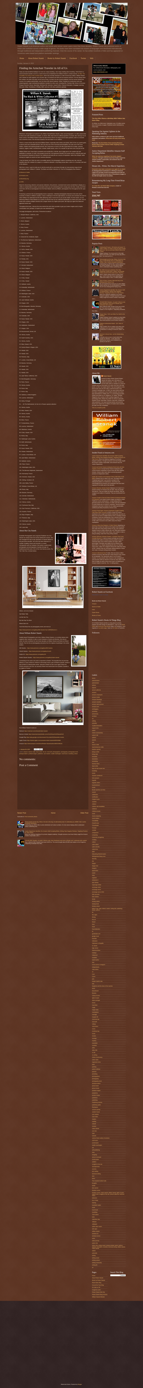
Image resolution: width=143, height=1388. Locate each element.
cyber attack (95, 844)
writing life (94, 1265)
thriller (93, 1185)
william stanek (96, 1231)
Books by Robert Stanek (57, 58)
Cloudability (95, 820)
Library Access (96, 995)
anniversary (95, 713)
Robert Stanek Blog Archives (99, 1294)
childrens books (96, 811)
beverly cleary (95, 763)
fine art (44, 752)
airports (94, 687)
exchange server (96, 889)
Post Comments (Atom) (31, 816)
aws (93, 742)
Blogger (80, 1384)
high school (95, 948)
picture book (95, 1085)
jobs (93, 979)
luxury (93, 1002)
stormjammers (96, 1166)
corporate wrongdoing (98, 837)
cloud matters (95, 818)
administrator (95, 683)
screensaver (95, 1143)
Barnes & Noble (96, 606)
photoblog (94, 1074)
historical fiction (96, 950)
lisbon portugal (96, 1000)
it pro (93, 974)
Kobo (93, 609)
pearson (94, 1071)
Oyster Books (95, 612)
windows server (96, 1236)
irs (92, 971)
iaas (93, 962)
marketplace (95, 1012)
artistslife (94, 723)
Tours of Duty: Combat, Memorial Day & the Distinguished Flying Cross (111, 281)
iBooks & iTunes (96, 615)
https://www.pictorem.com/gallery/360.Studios (40, 648)
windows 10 (95, 1233)
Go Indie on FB (96, 1287)
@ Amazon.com (23, 175)
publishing (95, 1100)
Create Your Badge (103, 594)
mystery (94, 1040)
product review (96, 1095)
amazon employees (97, 694)
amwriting (94, 711)
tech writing (95, 1171)
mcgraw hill (95, 1017)
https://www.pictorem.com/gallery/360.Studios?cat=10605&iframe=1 (38, 630)
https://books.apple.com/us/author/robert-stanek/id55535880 (44, 740)
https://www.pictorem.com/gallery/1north (40, 651)
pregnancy (95, 1093)
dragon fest (95, 866)
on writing (94, 1055)
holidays (94, 952)
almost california (96, 690)
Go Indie (115, 628)
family (93, 899)
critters (94, 842)
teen (93, 1176)
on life (93, 1052)
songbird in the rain (97, 1164)
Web (91, 58)
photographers (56, 752)
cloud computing (96, 816)
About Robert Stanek (36, 58)
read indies (95, 1116)
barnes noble (31, 752)
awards (94, 740)
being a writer (95, 752)
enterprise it (95, 880)
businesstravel (96, 785)
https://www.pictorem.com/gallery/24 (36, 654)
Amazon (94, 603)
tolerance (94, 1198)
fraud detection (96, 929)
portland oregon (32, 753)
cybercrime (95, 849)
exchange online (96, 887)
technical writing (96, 1173)
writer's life (95, 1243)
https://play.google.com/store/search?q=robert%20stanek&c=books (45, 737)
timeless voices (96, 1190)
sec (93, 1147)
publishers (40, 753)
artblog (94, 721)
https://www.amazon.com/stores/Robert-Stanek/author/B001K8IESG (43, 743)
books (93, 773)
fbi (92, 912)
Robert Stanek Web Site (98, 1292)
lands (93, 988)
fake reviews (95, 896)
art (92, 718)
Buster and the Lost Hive (98, 790)
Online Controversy (97, 1057)
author (94, 730)
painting (94, 1066)
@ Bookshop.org (24, 178)
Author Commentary (97, 732)
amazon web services (98, 704)
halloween (95, 941)
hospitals (94, 957)
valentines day (96, 1219)
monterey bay (95, 1031)
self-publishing (96, 1150)
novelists (94, 1045)
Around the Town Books (104, 626)
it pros (93, 976)
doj (93, 861)
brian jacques (95, 778)
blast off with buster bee (98, 768)
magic (93, 1007)
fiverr (93, 924)
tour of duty (95, 1200)
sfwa (93, 1152)
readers (94, 1119)
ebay (93, 875)
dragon (94, 863)
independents (95, 967)
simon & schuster (96, 1157)
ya (92, 1267)
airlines (94, 685)
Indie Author (95, 969)
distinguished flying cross (98, 856)
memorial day (95, 1019)
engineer (94, 877)
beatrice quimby (96, 749)
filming (94, 917)
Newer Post (21, 813)
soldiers (94, 1161)
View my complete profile (98, 407)
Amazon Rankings (97, 699)
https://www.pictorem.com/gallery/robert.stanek (46, 657)
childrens (94, 808)
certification (95, 797)
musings (94, 1038)
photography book (73, 752)
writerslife (94, 1253)
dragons (94, 868)
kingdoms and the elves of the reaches (102, 986)
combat (94, 830)
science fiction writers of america (100, 1138)
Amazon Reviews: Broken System (101, 488)
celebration (95, 794)
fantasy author (96, 901)
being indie (95, 754)
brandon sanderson (97, 775)
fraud (93, 926)
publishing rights (96, 1105)
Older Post (84, 813)
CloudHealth (95, 825)
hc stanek (94, 945)
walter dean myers (97, 1226)
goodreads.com (96, 933)
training (94, 1202)
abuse (93, 678)
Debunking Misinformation (99, 854)
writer (93, 1238)
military (94, 1024)
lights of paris (95, 998)
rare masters (47, 753)
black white (39, 752)
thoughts (94, 1183)
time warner (95, 1188)
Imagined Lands (96, 1290)
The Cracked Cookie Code (99, 1181)
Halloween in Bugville (97, 943)
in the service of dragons (98, 964)
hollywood (94, 955)
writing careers (96, 1260)
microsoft (49, 752)
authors (94, 737)
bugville (94, 780)
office (93, 1047)
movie (93, 1033)
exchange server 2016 (98, 892)
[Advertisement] (101, 661)
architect (94, 716)
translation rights (96, 1205)
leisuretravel (95, 990)
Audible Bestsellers (97, 725)
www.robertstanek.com (100, 72)
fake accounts (95, 894)
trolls (93, 1217)
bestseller (94, 756)
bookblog (94, 770)
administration (96, 680)
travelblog (71, 753)
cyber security (95, 846)
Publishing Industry (97, 1102)
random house (96, 1112)
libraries (94, 993)
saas (93, 1133)
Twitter (83, 58)
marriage (94, 1014)
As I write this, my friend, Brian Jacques (103, 185)
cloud (93, 813)
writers (76, 753)
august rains (95, 728)
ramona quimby (96, 1109)
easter (93, 873)
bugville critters (96, 782)
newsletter (95, 1043)
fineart (93, 922)
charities (94, 801)
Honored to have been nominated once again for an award (108, 169)
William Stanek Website (98, 1297)
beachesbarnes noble (98, 747)
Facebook (73, 58)
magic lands (95, 1009)
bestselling (95, 761)
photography (64, 752)
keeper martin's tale (97, 981)
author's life (95, 735)
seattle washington (56, 753)
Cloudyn (94, 828)
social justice (95, 1159)
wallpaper (94, 1224)
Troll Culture (95, 1214)
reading (94, 1121)
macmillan (95, 1005)
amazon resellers (96, 702)
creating (94, 839)
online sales (95, 1059)
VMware (94, 1221)
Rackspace (95, 1107)
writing (94, 1255)
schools (94, 1135)
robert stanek (95, 1128)
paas (93, 1064)
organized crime (96, 1062)
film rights (94, 914)
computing (95, 835)
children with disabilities (98, 806)
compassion (95, 832)
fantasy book (95, 904)
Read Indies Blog (96, 1282)
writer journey (95, 1240)
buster (93, 787)
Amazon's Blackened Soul (99, 553)
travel (93, 1207)
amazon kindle (96, 697)
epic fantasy (95, 882)
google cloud (95, 936)
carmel (94, 792)
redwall (94, 1123)
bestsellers (95, 759)
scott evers (95, 1140)
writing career (95, 1258)
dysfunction (95, 870)
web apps (94, 1229)
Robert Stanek (107, 376)
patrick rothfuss (96, 1069)
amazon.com (95, 706)
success (94, 1169)
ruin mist (94, 1131)
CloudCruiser (95, 823)
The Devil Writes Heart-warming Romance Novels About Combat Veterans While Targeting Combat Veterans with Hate (108, 144)
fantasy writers (96, 906)
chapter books (96, 799)
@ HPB (21, 182)
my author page (102, 628)
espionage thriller (96, 884)
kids (93, 983)
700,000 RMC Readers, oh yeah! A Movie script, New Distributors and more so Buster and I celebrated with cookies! (56, 840)
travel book (65, 753)
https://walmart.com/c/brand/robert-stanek (36, 731)
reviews (94, 1126)
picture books (95, 1088)
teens (93, 1178)
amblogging (95, 709)
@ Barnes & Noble (24, 172)
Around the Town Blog (98, 1285)
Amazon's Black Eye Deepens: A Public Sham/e (105, 525)
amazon (26, 752)
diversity (94, 858)
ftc (92, 931)
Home (22, 58)
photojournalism (23, 753)
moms (93, 1028)
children (94, 804)
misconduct (95, 1026)
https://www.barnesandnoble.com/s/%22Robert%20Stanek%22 (46, 734)
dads (93, 851)
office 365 (94, 1050)
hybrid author (95, 960)
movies (94, 1036)
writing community (97, 1262)
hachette (94, 938)
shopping (94, 1154)
